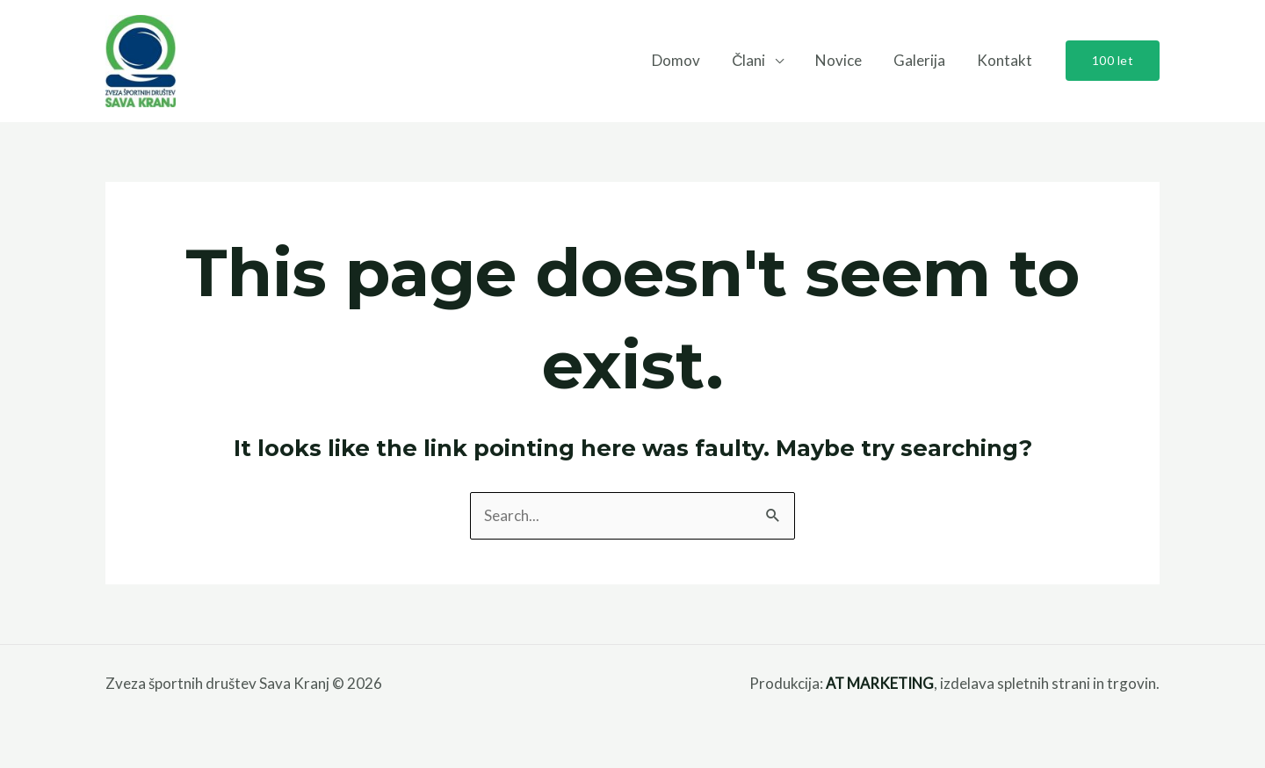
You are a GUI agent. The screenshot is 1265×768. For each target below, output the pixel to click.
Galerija (922, 60)
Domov (684, 60)
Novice (843, 60)
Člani (754, 60)
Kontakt (1005, 60)
